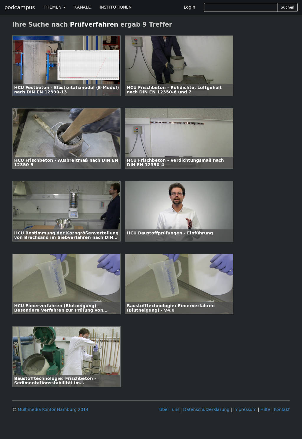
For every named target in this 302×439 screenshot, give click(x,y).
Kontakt (282, 409)
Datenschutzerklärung (206, 409)
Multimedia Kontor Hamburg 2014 (53, 409)
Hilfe (265, 409)
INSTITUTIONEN (116, 7)
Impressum (245, 409)
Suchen (287, 7)
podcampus (19, 7)
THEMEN (54, 7)
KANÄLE (82, 7)
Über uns (169, 409)
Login (189, 7)
